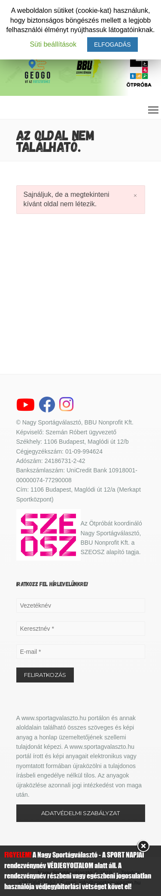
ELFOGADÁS (112, 44)
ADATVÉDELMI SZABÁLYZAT (80, 813)
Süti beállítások (53, 44)
